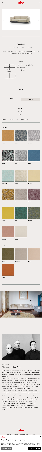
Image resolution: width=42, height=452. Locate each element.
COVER (20, 108)
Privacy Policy (20, 444)
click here (5, 444)
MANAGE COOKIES (6, 448)
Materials (11, 98)
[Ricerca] (39, 2)
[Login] (37, 2)
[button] (38, 19)
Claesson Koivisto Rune (23, 47)
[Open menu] (2, 2)
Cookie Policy (28, 444)
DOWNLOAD (30, 99)
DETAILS (20, 111)
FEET (20, 114)
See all (21, 89)
